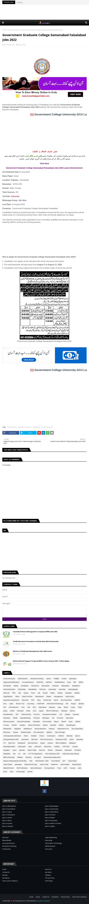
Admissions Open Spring (70, 754)
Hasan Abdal (7, 764)
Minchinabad (76, 764)
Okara (17, 696)
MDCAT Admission (52, 711)
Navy (39, 700)
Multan (16, 686)
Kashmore (54, 764)
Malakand (72, 743)
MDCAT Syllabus (61, 743)
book (5, 772)
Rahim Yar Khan (27, 696)
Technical (36, 718)
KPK (74, 682)
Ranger (73, 704)
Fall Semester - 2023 (41, 761)
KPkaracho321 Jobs (31, 764)
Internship (48, 840)
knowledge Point (9, 45)
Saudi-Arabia (70, 696)
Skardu (63, 722)
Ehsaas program (8, 722)
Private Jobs (6, 849)
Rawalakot (6, 754)
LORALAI (61, 736)
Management (58, 696)
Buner (72, 739)
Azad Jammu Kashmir (49, 714)
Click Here (44, 164)
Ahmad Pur (47, 747)
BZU (34, 707)
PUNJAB (56, 679)
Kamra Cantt (44, 764)
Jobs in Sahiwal (7, 826)
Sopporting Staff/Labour (11, 682)
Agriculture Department (11, 700)
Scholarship (22, 689)
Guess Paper (72, 761)
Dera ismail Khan (77, 729)
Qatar (11, 704)
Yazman (72, 768)
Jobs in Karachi (50, 815)
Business (28, 757)
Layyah (41, 711)
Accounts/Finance (28, 682)
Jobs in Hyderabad (51, 812)
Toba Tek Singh (60, 732)
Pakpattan (17, 729)
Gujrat (73, 707)
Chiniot (41, 736)
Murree (72, 711)
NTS (4, 707)
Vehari (26, 736)
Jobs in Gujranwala (51, 809)
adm (79, 768)
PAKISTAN (40, 682)
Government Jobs (13, 30)
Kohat (28, 711)
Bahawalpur (65, 686)
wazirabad (24, 739)
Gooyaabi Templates (43, 901)
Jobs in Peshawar (51, 820)
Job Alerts (48, 872)
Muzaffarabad (8, 714)
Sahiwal (77, 693)
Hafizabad (36, 722)
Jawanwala (18, 764)
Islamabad (72, 679)
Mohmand (68, 750)
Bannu (66, 707)
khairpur (52, 729)
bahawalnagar (73, 689)
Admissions (35, 686)
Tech (22, 707)
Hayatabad (21, 743)
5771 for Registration (35, 754)
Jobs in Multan (50, 818)
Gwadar (67, 714)
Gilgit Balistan (7, 696)
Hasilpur (22, 725)
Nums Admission (36, 768)
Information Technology (53, 843)
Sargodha (68, 693)
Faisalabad (36, 427)
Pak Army (43, 689)
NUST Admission (22, 768)
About (38, 897)
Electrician (6, 732)
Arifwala (57, 747)
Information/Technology (55, 704)
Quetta (26, 693)
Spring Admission (40, 729)
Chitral (12, 711)
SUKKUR (77, 700)
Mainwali (69, 736)
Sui (19, 754)
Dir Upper (37, 757)
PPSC (14, 693)
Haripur (15, 732)
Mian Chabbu (65, 764)
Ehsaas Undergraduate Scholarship (15, 761)
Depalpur (6, 750)
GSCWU (14, 725)
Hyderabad (42, 707)
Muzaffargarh (71, 725)
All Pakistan (7, 686)
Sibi (14, 754)
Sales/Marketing (25, 718)
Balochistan (45, 686)
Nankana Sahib (26, 732)
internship (62, 689)
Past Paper (49, 881)
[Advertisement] (44, 12)
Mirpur (56, 722)
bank (69, 682)
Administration (12, 427)
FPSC (32, 700)
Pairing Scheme (49, 768)
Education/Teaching (24, 427)
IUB (19, 693)
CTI (4, 743)
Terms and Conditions (10, 881)
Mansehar (59, 750)
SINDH (81, 682)
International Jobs (9, 689)
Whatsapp (45, 718)
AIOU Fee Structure (46, 739)
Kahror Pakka (32, 750)
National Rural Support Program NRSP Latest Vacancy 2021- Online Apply (41, 661)
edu (24, 754)
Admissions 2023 (61, 739)
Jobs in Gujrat (7, 812)
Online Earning (26, 714)
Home (4, 30)
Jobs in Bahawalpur (52, 806)
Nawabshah (7, 729)
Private (64, 679)
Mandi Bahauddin (9, 747)
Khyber (61, 725)
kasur (70, 722)
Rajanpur (52, 707)
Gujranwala (52, 689)
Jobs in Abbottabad (9, 806)
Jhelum (45, 725)
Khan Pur (42, 750)
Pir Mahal (78, 750)
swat (59, 707)
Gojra (14, 750)
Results (45, 693)
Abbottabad (39, 696)
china (11, 772)
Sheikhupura (28, 729)
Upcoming (30, 704)
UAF (28, 707)
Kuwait (42, 743)
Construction (51, 736)
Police (33, 693)
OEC (17, 714)
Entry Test (11, 743)
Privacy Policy (50, 878)
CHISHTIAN (40, 704)
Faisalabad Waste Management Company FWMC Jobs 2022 (35, 632)
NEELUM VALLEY (8, 768)
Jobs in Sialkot (50, 826)
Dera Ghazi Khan (66, 700)
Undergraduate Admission (12, 736)
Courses (6, 725)
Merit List (6, 693)
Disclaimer (6, 878)
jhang (5, 711)
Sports (77, 736)
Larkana (50, 743)
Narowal (76, 714)
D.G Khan (60, 718)
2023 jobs (38, 747)
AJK (39, 693)
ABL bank (34, 739)
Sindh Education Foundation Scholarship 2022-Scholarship (36, 641)
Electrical (5, 837)
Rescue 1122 (20, 704)
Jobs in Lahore (7, 818)
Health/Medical (59, 682)
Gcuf (34, 711)
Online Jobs (21, 747)
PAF (67, 704)
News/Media (33, 689)
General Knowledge (23, 722)
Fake (30, 761)
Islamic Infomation (34, 725)
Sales (30, 747)
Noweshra (6, 718)
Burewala (80, 739)
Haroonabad (47, 722)
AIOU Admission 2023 (52, 754)
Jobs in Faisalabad (8, 809)
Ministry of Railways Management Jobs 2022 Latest (32, 651)
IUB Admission (33, 743)
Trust (59, 768)
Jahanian (22, 750)
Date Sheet (69, 718)
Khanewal (20, 711)
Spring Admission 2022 (11, 739)
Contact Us (6, 872)
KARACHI (49, 682)
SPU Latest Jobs (39, 732)
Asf (53, 718)
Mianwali (64, 711)
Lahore (48, 679)
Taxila (80, 707)
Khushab (53, 725)
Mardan (81, 704)
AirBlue (77, 722)
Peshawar (55, 686)
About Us (48, 869)
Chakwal (33, 736)
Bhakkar (20, 757)
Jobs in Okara (7, 820)
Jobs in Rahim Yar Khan (53, 823)
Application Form (63, 729)
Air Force (37, 714)
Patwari (48, 696)
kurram (30, 772)
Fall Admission (13, 707)
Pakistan (14, 180)
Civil (60, 714)
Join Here (22, 200)
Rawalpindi (75, 686)
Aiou (4, 704)
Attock (56, 700)
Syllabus (49, 732)
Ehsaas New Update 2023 (52, 757)
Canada (75, 747)
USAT (65, 768)
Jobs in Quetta (7, 823)
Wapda (60, 693)
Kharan (50, 750)
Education (25, 700)
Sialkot (52, 693)
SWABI (15, 718)
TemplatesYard (20, 901)
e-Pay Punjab (20, 772)
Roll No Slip (47, 700)
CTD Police (66, 747)
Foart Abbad (55, 761)
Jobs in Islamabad (8, 815)
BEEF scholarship (8, 757)
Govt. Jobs (48, 849)
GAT (64, 761)
